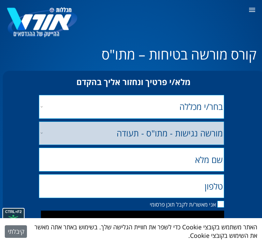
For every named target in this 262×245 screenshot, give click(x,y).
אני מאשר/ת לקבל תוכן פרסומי (183, 204)
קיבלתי (16, 231)
